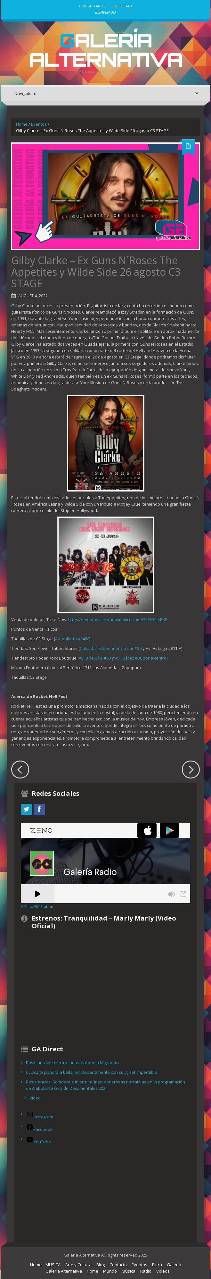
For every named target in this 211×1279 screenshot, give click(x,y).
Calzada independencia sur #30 (111, 648)
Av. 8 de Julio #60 (95, 658)
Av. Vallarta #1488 (72, 639)
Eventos (39, 124)
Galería (174, 1264)
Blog (100, 1264)
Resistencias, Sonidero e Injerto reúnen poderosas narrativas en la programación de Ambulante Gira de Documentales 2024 (105, 1085)
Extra (157, 1264)
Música (128, 1271)
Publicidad (121, 6)
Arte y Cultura (78, 1264)
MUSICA (53, 1264)
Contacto (118, 1264)
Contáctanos (92, 6)
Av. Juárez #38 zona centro (140, 658)
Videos (163, 1271)
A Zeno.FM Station (37, 906)
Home (22, 124)
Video (35, 1098)
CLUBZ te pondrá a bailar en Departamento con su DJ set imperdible (91, 1072)
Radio (145, 1271)
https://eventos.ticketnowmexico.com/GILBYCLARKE (117, 619)
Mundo (110, 1271)
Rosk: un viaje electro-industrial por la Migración (72, 1062)
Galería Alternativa (105, 49)
